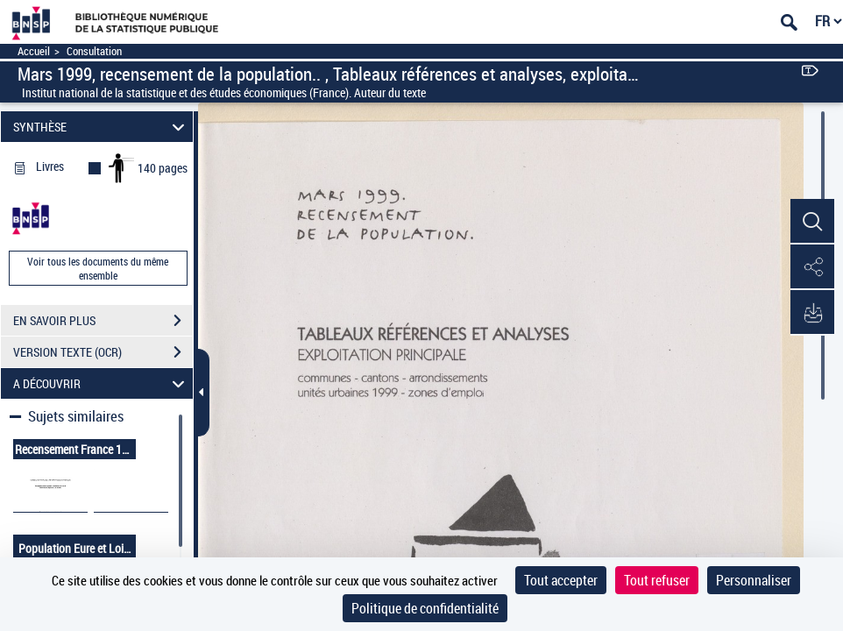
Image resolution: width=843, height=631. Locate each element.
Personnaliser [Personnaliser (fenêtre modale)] (753, 580)
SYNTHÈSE (101, 126)
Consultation (94, 51)
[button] (812, 222)
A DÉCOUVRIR (101, 383)
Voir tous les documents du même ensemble (97, 268)
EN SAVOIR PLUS (103, 320)
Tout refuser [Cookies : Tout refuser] (657, 580)
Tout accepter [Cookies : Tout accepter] (561, 580)
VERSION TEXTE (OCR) (103, 352)
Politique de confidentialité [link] (425, 608)
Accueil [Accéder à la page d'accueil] (34, 51)
